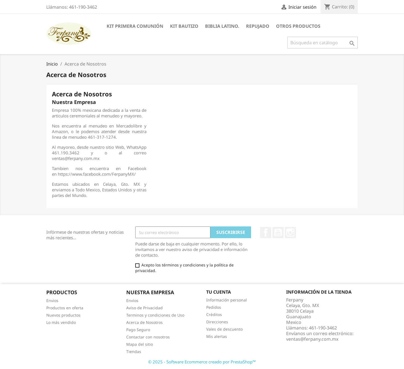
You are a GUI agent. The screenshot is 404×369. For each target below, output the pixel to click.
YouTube (278, 232)
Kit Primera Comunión (135, 26)
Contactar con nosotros (148, 337)
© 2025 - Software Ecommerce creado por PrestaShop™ (202, 362)
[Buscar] (322, 42)
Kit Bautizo (184, 26)
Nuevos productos (63, 315)
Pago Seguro (138, 329)
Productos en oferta (64, 307)
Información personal (226, 300)
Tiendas (133, 351)
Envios (52, 300)
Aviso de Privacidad (144, 307)
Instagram (290, 232)
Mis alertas (216, 336)
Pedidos (213, 307)
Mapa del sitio (139, 344)
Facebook (265, 232)
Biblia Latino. (222, 26)
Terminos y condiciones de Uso (155, 315)
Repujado (257, 26)
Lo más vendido (61, 322)
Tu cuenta (218, 292)
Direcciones (217, 321)
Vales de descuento (224, 329)
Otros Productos (298, 26)
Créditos (214, 314)
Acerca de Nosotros (144, 322)
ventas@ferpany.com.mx (312, 339)
